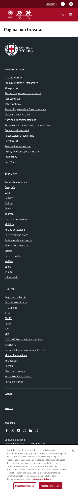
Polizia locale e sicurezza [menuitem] (18, 240)
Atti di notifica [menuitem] (13, 104)
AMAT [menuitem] (8, 324)
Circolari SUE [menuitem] (12, 141)
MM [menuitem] (7, 334)
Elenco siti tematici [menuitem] (15, 371)
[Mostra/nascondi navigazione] (71, 15)
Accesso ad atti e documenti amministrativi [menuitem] (29, 125)
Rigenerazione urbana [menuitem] (17, 245)
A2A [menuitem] (7, 329)
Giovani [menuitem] (9, 208)
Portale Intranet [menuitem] (14, 382)
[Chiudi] (72, 450)
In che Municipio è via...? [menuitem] (18, 376)
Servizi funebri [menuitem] (13, 256)
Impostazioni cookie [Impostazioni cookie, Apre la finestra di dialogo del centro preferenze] (24, 485)
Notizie (9, 408)
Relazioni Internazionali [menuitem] (18, 146)
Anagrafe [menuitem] (10, 187)
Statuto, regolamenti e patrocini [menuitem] (23, 93)
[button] (52, 4)
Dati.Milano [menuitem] (11, 162)
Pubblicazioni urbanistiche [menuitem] (19, 136)
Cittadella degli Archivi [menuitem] (17, 114)
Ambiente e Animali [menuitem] (16, 182)
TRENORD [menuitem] (10, 345)
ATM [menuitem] (7, 313)
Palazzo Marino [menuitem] (13, 77)
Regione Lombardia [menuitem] (15, 297)
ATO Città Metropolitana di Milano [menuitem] (24, 339)
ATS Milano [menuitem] (11, 308)
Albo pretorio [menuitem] (12, 88)
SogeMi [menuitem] (9, 366)
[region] (39, 468)
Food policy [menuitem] (11, 157)
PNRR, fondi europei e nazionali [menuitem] (22, 151)
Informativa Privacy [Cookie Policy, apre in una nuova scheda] (41, 479)
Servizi (9, 393)
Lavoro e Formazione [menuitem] (16, 219)
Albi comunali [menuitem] (12, 99)
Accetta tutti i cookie (51, 485)
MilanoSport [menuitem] (11, 361)
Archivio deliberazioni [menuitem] (17, 130)
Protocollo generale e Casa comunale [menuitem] (25, 109)
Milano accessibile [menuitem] (15, 230)
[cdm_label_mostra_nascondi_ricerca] (64, 14)
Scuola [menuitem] (8, 251)
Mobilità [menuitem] (9, 224)
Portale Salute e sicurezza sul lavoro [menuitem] (25, 350)
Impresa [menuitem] (9, 214)
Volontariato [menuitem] (11, 277)
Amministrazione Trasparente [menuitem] (21, 83)
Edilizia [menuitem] (9, 203)
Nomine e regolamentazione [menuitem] (20, 120)
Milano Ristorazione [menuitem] (16, 355)
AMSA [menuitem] (8, 318)
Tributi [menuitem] (8, 272)
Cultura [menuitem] (9, 198)
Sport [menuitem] (8, 267)
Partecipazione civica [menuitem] (16, 235)
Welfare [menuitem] (9, 261)
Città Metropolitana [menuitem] (16, 302)
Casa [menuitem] (7, 193)
